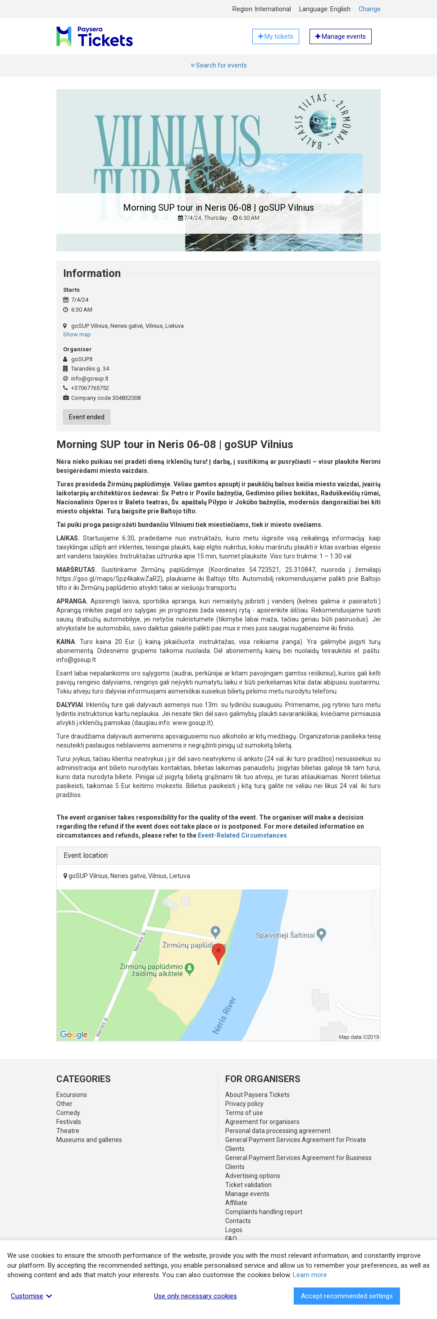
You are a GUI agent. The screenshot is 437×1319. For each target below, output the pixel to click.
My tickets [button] (275, 36)
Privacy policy (244, 1103)
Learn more (310, 1275)
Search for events (219, 65)
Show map (77, 334)
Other (64, 1103)
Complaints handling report (263, 1211)
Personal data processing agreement (278, 1130)
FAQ (231, 1238)
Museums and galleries (89, 1139)
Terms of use (244, 1112)
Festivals (68, 1121)
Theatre (67, 1130)
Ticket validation (248, 1184)
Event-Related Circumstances (242, 835)
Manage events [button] (340, 36)
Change (370, 9)
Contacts (238, 1220)
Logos (233, 1229)
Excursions (71, 1094)
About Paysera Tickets (257, 1094)
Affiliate (236, 1202)
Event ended (87, 417)
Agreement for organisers (262, 1121)
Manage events (247, 1193)
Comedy (68, 1112)
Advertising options (252, 1175)
